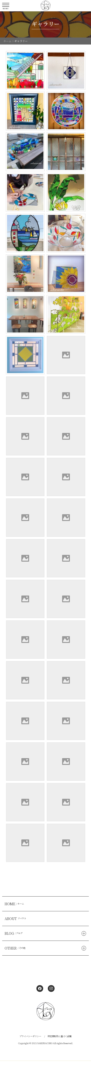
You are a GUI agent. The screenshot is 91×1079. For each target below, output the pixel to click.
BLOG (14, 933)
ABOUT (16, 918)
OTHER (16, 948)
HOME (15, 903)
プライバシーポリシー (30, 1036)
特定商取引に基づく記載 (60, 1036)
